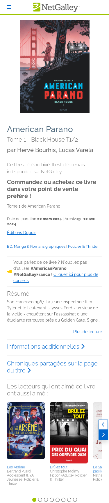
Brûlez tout (58, 467)
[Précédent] (103, 425)
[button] (26, 432)
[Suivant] (103, 435)
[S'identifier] (9, 7)
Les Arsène (16, 467)
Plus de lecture (87, 331)
